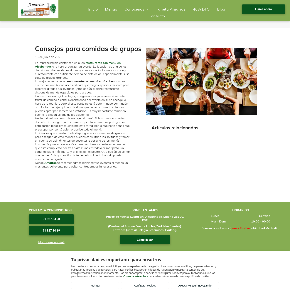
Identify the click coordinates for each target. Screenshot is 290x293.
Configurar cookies (145, 285)
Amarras (50, 163)
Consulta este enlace (135, 276)
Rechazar (95, 285)
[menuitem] (93, 9)
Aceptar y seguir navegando (194, 285)
